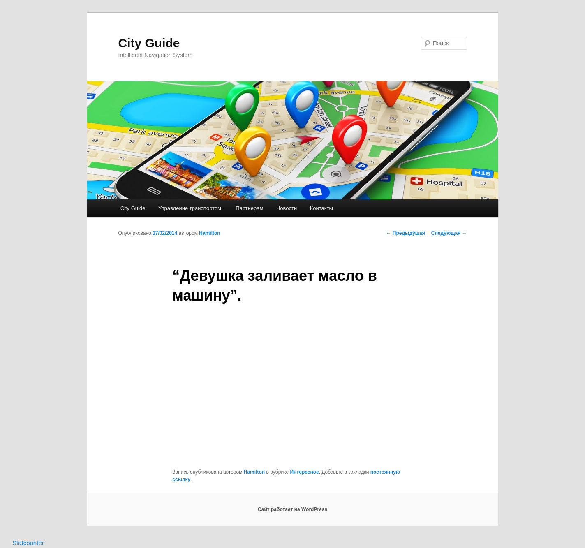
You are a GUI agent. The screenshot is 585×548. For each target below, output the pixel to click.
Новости (286, 208)
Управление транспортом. (190, 208)
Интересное (304, 472)
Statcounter (28, 542)
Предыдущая (405, 233)
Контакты (321, 208)
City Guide (149, 43)
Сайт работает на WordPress (292, 509)
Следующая (449, 233)
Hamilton (209, 233)
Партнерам (249, 208)
